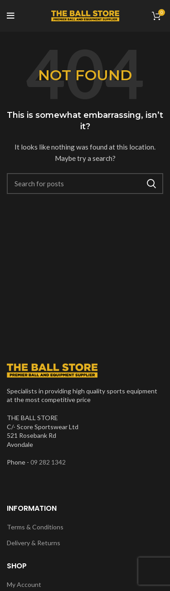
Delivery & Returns (33, 543)
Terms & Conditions (35, 527)
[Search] (85, 183)
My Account (24, 584)
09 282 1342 (48, 462)
